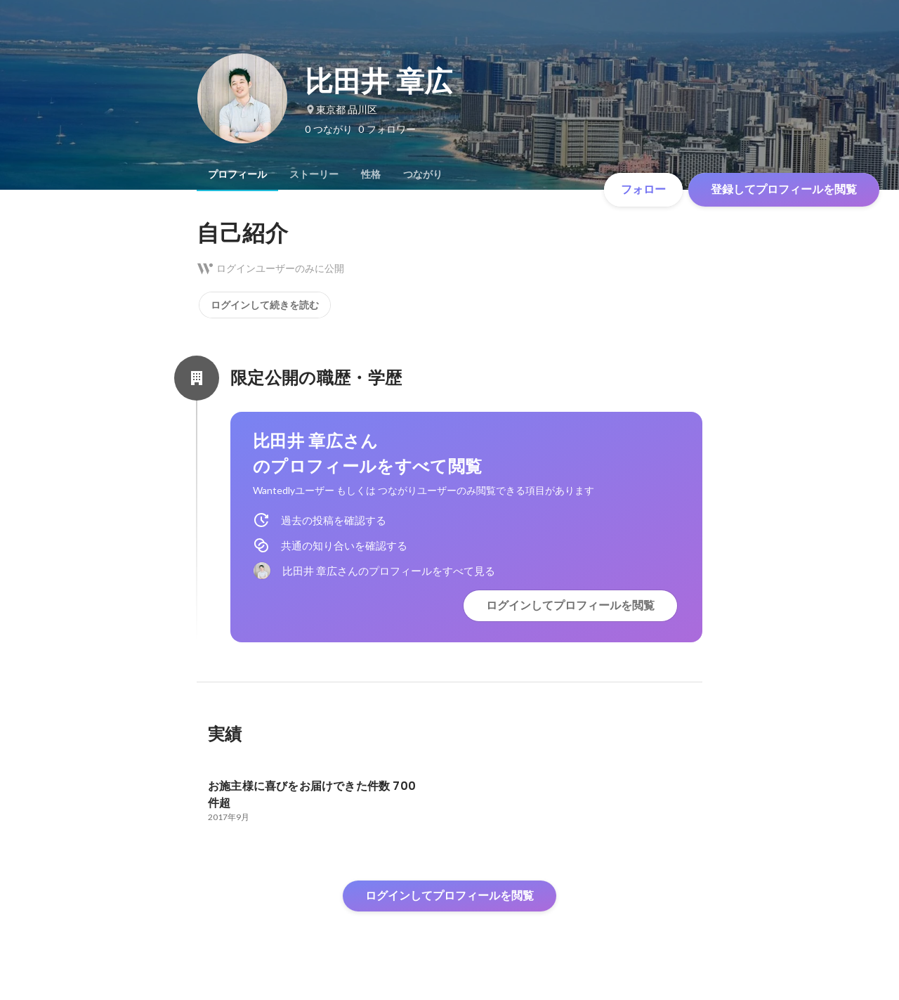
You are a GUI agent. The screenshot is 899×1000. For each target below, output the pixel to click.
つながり (422, 174)
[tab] (237, 174)
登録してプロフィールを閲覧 (784, 189)
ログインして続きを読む (265, 305)
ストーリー (314, 174)
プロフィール (237, 174)
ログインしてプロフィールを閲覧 (570, 605)
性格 (371, 174)
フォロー (643, 189)
